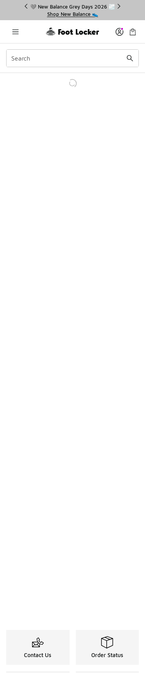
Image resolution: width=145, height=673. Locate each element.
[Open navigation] (15, 32)
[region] (73, 10)
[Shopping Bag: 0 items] (133, 32)
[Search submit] (129, 58)
